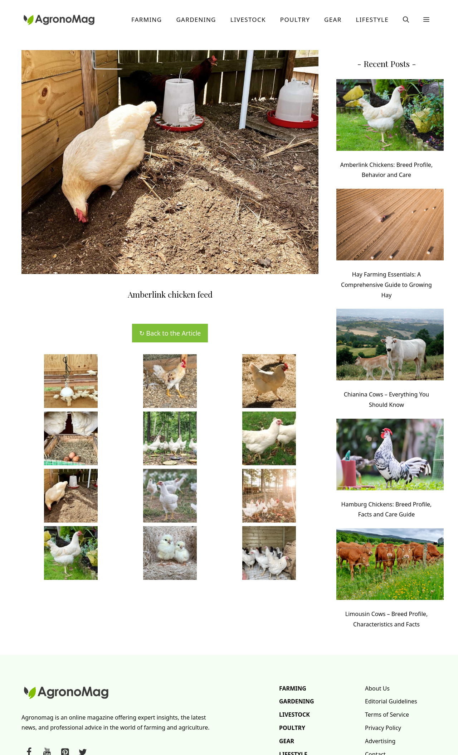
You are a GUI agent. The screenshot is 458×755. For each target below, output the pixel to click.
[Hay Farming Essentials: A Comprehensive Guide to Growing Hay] (390, 226)
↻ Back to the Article (170, 333)
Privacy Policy (383, 728)
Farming (146, 19)
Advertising (380, 741)
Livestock (248, 19)
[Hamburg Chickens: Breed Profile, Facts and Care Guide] (390, 456)
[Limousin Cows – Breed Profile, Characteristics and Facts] (390, 565)
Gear (332, 19)
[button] (406, 19)
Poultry (295, 19)
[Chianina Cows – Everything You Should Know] (390, 346)
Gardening (196, 19)
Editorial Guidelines (391, 701)
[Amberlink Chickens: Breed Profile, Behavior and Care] (390, 116)
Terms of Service (387, 714)
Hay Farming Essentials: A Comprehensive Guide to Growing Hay (386, 284)
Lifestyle (372, 19)
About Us (377, 688)
